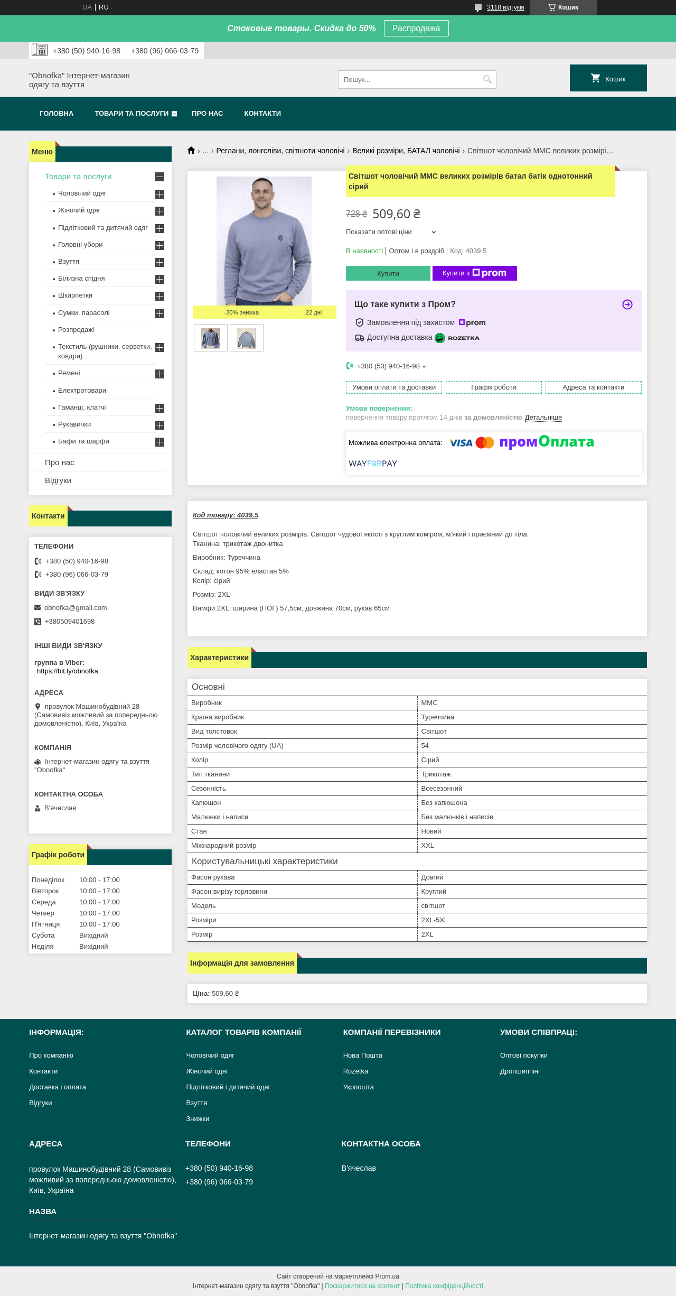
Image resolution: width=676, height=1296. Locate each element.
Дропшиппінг (520, 1071)
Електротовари (82, 390)
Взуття (68, 261)
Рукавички (74, 424)
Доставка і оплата (57, 1087)
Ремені (69, 373)
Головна (56, 113)
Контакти (263, 113)
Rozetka (356, 1071)
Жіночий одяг (79, 210)
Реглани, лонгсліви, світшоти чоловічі (281, 150)
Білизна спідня (81, 278)
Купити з (474, 273)
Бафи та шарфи (83, 441)
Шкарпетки (75, 295)
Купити (388, 273)
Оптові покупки (524, 1055)
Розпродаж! (76, 330)
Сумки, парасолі (84, 313)
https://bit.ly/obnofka (67, 671)
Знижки (197, 1119)
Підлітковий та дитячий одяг (103, 228)
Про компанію (51, 1055)
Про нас (207, 113)
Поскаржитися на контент (362, 1286)
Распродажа (416, 28)
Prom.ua (387, 1276)
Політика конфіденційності (444, 1286)
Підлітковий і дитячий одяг (228, 1087)
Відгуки (58, 480)
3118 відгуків (505, 7)
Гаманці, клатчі (82, 407)
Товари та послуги (131, 113)
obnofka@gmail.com (75, 608)
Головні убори (80, 244)
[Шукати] (487, 79)
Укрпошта (358, 1087)
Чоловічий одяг (82, 193)
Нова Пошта (362, 1055)
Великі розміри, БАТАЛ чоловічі (406, 150)
